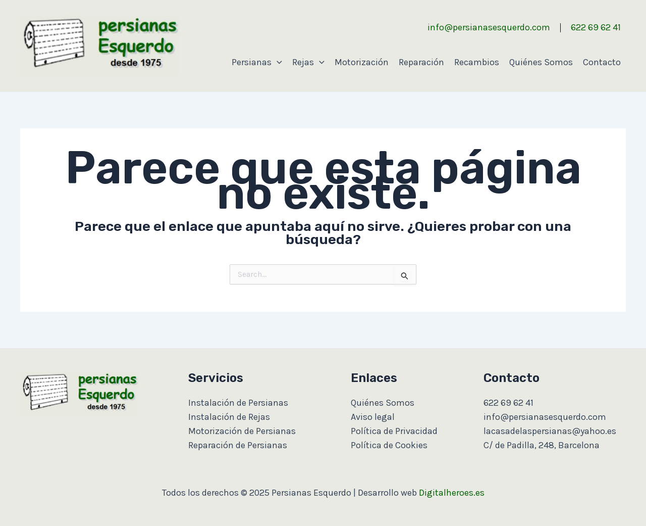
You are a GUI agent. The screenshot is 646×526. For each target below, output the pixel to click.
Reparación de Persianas (237, 445)
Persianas (257, 62)
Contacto (602, 62)
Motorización (362, 62)
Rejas (308, 62)
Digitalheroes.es (451, 492)
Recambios (476, 62)
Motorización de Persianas (242, 431)
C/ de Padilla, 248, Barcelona (541, 445)
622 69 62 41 (596, 27)
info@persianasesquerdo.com (488, 27)
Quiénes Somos (541, 62)
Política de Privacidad (394, 431)
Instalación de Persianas (238, 402)
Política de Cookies (389, 445)
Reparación (421, 62)
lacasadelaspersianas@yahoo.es (549, 431)
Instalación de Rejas (229, 416)
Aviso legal (373, 416)
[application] (277, 62)
